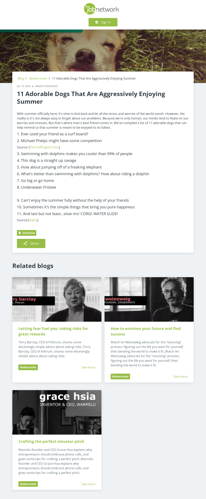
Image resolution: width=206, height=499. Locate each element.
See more (88, 367)
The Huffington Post (44, 147)
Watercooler (38, 78)
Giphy (33, 220)
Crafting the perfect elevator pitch (51, 441)
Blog (21, 78)
